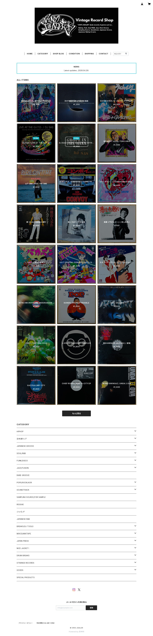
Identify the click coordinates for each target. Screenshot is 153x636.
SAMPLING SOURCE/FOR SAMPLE (31, 497)
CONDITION (74, 54)
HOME (30, 54)
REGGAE (20, 504)
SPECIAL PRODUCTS (26, 577)
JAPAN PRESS (23, 541)
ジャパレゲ (21, 512)
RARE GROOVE (23, 475)
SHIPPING (89, 54)
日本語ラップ (22, 439)
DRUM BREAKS (23, 556)
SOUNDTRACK (23, 490)
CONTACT (103, 54)
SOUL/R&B (21, 453)
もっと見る (76, 413)
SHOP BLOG (58, 54)
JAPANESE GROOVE (25, 446)
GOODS (20, 570)
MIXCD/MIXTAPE (24, 534)
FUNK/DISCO (22, 461)
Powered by (76, 632)
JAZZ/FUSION (23, 468)
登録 (91, 608)
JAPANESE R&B (23, 519)
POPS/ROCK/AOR (24, 483)
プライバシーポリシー (26, 623)
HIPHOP (20, 431)
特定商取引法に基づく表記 (46, 623)
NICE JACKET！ (23, 548)
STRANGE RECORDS (25, 563)
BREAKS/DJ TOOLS (25, 526)
